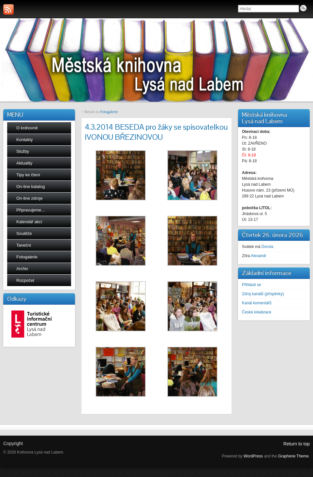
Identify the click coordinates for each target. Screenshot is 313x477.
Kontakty (24, 139)
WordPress (253, 456)
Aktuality (24, 163)
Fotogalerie (26, 256)
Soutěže (24, 233)
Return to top (296, 443)
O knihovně (27, 127)
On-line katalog (30, 186)
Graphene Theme (293, 456)
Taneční (23, 245)
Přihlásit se (251, 284)
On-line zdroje (29, 198)
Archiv (22, 268)
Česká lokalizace (256, 312)
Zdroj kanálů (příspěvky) (263, 294)
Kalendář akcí (29, 221)
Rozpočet (25, 280)
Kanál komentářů (257, 303)
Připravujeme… (31, 210)
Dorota (267, 246)
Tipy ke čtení (28, 174)
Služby (22, 151)
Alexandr (258, 255)
